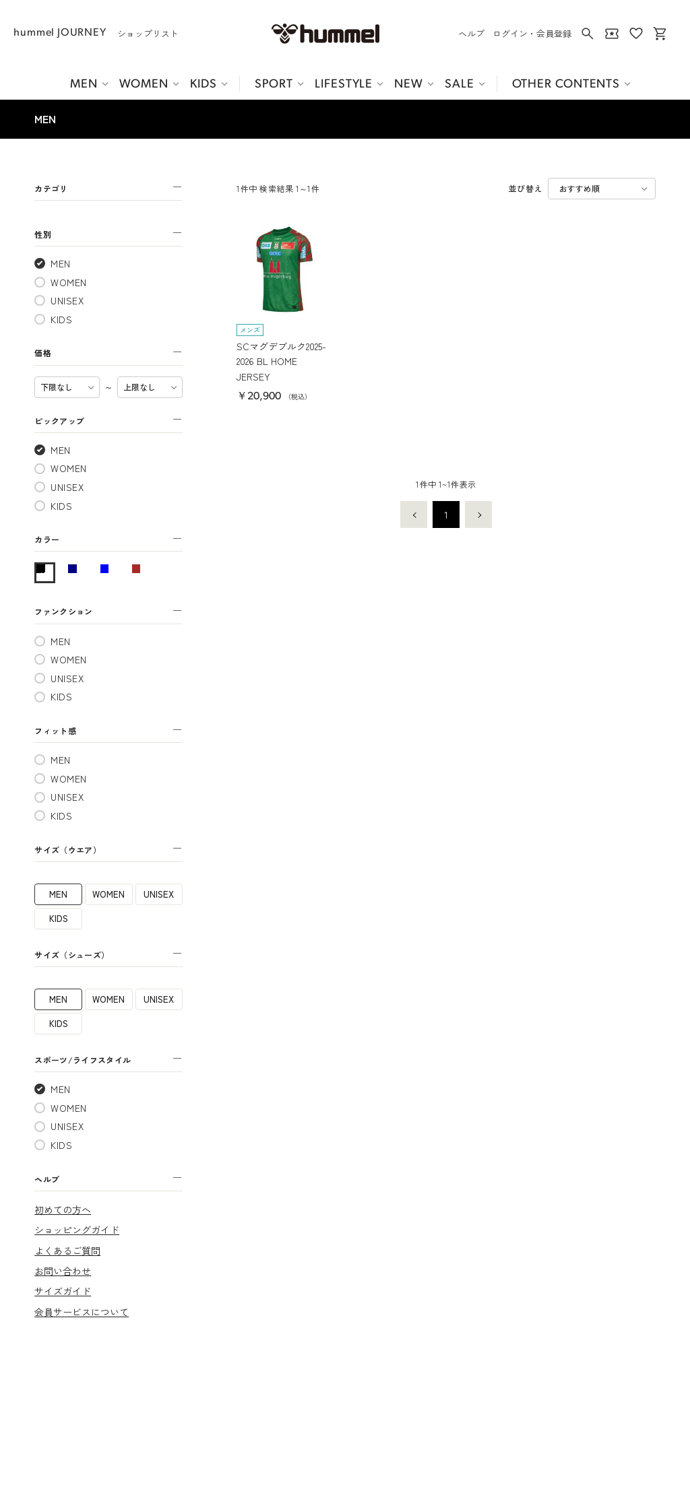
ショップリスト (148, 33)
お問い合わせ (62, 1271)
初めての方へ (62, 1209)
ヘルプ (471, 33)
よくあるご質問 (67, 1250)
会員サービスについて (81, 1312)
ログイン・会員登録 (532, 33)
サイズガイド (62, 1291)
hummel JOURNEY (59, 33)
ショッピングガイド (76, 1229)
